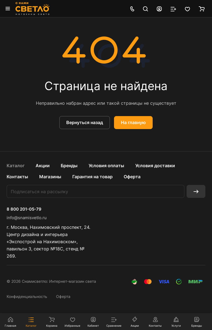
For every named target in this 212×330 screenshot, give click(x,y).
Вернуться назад (84, 122)
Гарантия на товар (92, 176)
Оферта (132, 176)
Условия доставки (155, 165)
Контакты (17, 176)
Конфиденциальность (27, 296)
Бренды (69, 165)
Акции (43, 165)
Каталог (16, 165)
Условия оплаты (106, 165)
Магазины (50, 176)
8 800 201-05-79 (24, 209)
